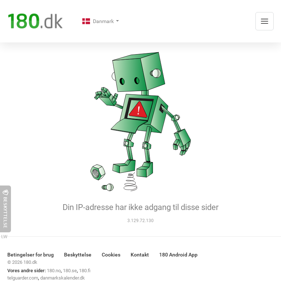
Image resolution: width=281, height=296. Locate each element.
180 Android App (178, 255)
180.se (70, 270)
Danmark (98, 21)
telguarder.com (22, 278)
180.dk (30, 262)
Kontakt (140, 255)
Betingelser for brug (30, 255)
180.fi (84, 270)
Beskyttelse (77, 255)
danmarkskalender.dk (62, 278)
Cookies (111, 255)
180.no (54, 270)
